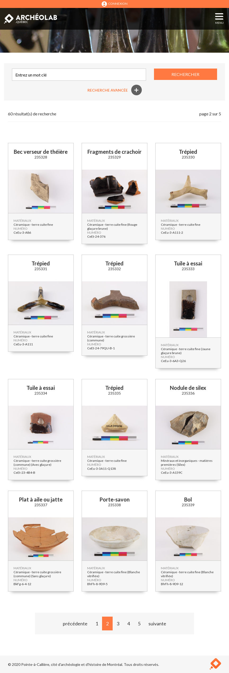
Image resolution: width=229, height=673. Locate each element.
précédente (75, 623)
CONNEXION (114, 4)
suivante (157, 623)
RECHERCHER (185, 74)
